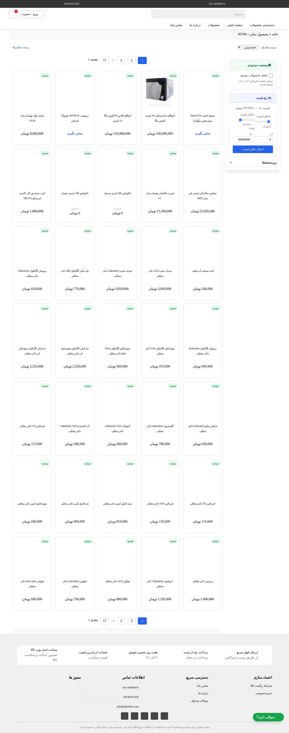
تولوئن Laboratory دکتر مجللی (75, 584)
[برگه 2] (131, 60)
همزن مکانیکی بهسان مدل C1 (160, 196)
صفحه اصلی (235, 25)
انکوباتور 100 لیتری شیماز (74, 193)
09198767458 (71, 3)
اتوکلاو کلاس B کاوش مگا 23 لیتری (117, 118)
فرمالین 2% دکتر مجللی (32, 426)
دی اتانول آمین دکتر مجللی (75, 503)
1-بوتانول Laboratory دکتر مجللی (160, 584)
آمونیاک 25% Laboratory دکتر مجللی (117, 429)
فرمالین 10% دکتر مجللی (160, 503)
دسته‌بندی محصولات (265, 25)
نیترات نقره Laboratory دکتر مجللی (117, 273)
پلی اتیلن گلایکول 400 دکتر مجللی (75, 273)
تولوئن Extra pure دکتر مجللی (32, 584)
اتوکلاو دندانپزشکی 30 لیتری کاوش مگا (160, 118)
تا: (251, 134)
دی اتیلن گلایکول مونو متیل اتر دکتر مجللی (75, 351)
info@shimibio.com (127, 706)
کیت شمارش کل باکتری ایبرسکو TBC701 (32, 196)
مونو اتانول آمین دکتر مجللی (32, 503)
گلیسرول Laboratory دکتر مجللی (160, 429)
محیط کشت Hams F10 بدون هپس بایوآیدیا (203, 118)
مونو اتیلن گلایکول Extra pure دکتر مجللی (117, 351)
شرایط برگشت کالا (261, 685)
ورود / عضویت (32, 14)
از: (271, 134)
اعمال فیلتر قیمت (253, 149)
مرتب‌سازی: (269, 47)
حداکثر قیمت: (247, 114)
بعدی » (93, 59)
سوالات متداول (199, 700)
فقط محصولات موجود (253, 75)
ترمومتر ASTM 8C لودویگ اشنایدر (75, 118)
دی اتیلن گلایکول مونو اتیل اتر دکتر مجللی (32, 351)
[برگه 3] (121, 60)
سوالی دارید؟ (268, 717)
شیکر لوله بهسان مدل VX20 (32, 118)
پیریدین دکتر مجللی (203, 581)
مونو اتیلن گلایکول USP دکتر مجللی (160, 351)
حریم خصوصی (263, 693)
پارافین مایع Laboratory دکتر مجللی (202, 429)
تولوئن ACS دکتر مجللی (117, 581)
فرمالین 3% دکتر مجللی (202, 503)
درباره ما (195, 25)
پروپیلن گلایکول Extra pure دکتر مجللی (202, 351)
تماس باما (176, 25)
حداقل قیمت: (264, 116)
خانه (275, 34)
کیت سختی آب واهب (203, 270)
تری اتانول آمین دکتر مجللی (117, 503)
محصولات (214, 25)
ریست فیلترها (21, 47)
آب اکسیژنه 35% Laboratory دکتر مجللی (74, 429)
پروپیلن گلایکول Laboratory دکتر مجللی (32, 273)
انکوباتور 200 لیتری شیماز (117, 193)
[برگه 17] (104, 60)
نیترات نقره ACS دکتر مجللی (160, 273)
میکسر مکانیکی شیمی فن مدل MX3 (202, 196)
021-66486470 (217, 3)
